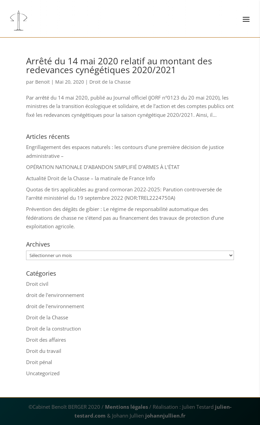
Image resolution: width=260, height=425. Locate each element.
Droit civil (37, 283)
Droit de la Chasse (110, 82)
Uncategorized (43, 373)
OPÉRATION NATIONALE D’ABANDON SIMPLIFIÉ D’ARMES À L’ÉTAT (102, 167)
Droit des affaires (46, 339)
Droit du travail (43, 350)
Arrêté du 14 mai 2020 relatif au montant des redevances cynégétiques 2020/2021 (119, 65)
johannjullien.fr (165, 415)
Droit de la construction (53, 328)
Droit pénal (39, 362)
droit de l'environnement (55, 295)
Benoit (42, 82)
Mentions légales (126, 406)
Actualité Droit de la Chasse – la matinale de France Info (90, 178)
